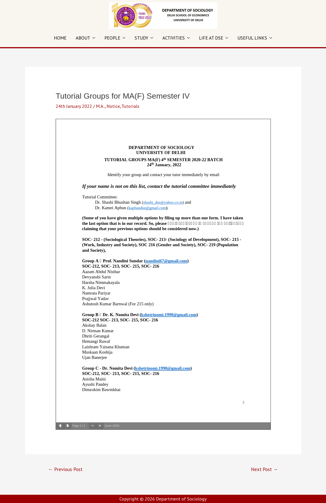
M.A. (100, 106)
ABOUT (83, 38)
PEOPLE (112, 38)
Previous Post (65, 469)
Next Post (264, 469)
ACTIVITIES (173, 38)
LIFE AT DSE (211, 38)
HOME (60, 38)
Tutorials (130, 106)
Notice (113, 106)
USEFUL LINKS (252, 38)
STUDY (141, 38)
